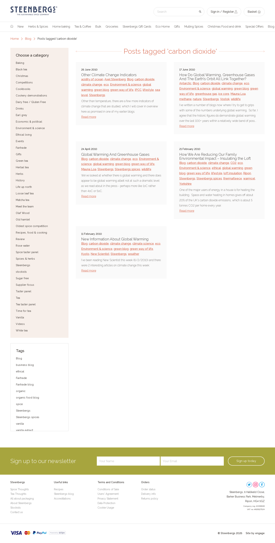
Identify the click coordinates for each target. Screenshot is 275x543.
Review (20, 239)
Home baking (61, 26)
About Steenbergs (21, 503)
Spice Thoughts (19, 489)
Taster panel (23, 291)
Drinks (20, 108)
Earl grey (21, 115)
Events (20, 141)
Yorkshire (185, 183)
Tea (18, 297)
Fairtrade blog (25, 384)
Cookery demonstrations (31, 95)
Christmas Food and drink (224, 26)
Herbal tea (22, 167)
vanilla (20, 423)
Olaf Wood (23, 213)
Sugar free (22, 278)
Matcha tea (22, 200)
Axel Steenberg (115, 79)
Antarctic (185, 83)
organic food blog (27, 397)
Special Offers (254, 26)
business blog (25, 365)
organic (21, 391)
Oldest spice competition (32, 226)
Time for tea (23, 310)
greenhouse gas (206, 94)
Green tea (22, 160)
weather (133, 254)
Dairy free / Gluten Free (31, 102)
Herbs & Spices (38, 26)
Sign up (246, 461)
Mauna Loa (238, 94)
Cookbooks (23, 89)
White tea (22, 330)
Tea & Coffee (82, 26)
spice (19, 404)
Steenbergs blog (64, 493)
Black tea (21, 69)
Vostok (225, 99)
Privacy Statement (108, 498)
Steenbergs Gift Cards (137, 26)
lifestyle (148, 90)
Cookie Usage (106, 507)
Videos (20, 324)
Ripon (247, 173)
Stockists (15, 507)
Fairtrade (21, 147)
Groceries (112, 26)
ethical (20, 371)
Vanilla (20, 317)
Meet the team (25, 206)
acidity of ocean (92, 79)
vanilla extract (24, 430)
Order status (148, 489)
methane (185, 99)
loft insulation (233, 173)
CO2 (233, 163)
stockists (21, 271)
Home (14, 38)
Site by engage (255, 533)
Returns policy (149, 498)
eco (106, 84)
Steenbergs (23, 265)
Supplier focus (25, 284)
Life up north (24, 186)
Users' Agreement (108, 493)
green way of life (122, 90)
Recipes (58, 489)
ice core (223, 94)
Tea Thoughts (18, 493)
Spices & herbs (25, 258)
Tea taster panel (26, 304)
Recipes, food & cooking (31, 232)
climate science (143, 243)
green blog (101, 90)
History (20, 180)
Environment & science (30, 128)
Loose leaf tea (25, 193)
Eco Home (163, 26)
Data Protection (106, 503)
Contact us (16, 512)
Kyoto (85, 254)
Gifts (177, 26)
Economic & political (29, 121)
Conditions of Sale (108, 489)
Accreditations (62, 498)
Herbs (19, 173)
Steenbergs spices (27, 417)
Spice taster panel (27, 252)
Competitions (24, 82)
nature (197, 99)
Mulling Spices (193, 26)
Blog (28, 38)
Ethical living (24, 134)
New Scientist (100, 254)
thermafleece (232, 178)
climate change (91, 84)
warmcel (249, 178)
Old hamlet (23, 219)
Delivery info (148, 493)
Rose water (23, 245)
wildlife (236, 99)
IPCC (138, 90)
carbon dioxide (145, 79)
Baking (20, 62)
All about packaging (22, 498)
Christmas (22, 76)
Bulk (98, 26)
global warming (222, 88)
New (21, 26)
